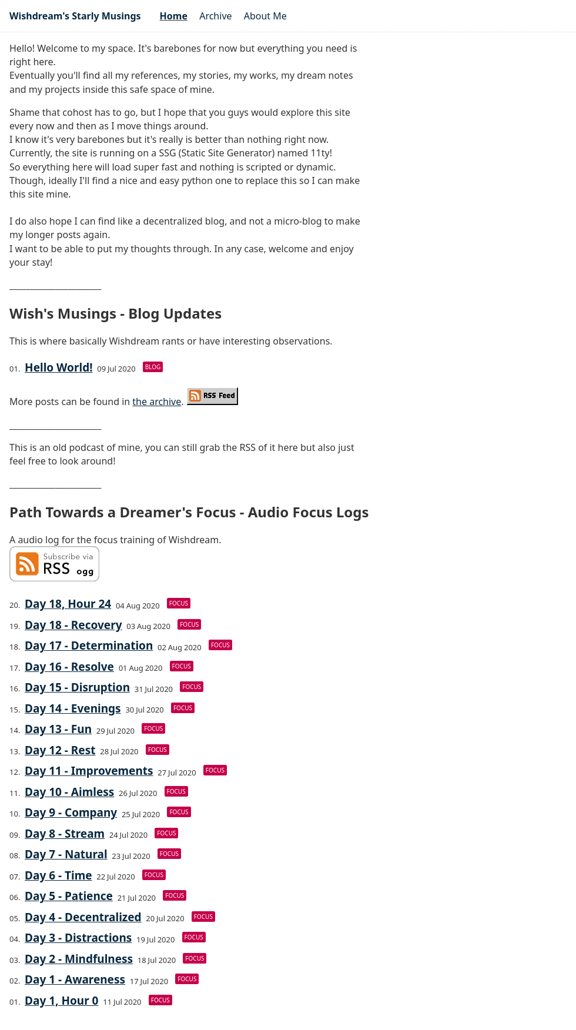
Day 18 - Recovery (73, 625)
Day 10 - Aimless (69, 792)
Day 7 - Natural (66, 854)
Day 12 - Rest (60, 750)
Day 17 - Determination (89, 645)
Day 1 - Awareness (75, 979)
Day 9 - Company (71, 812)
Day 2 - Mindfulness (79, 959)
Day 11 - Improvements (89, 770)
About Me (265, 15)
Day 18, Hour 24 (68, 603)
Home (173, 15)
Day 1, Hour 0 (61, 1000)
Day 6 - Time (58, 875)
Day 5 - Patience (69, 896)
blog (153, 367)
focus (178, 603)
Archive (215, 15)
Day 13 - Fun (58, 729)
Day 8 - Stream (65, 833)
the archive (156, 401)
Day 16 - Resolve (69, 666)
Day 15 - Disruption (77, 687)
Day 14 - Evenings (73, 708)
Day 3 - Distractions (78, 937)
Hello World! (58, 367)
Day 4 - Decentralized (83, 917)
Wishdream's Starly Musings (75, 15)
